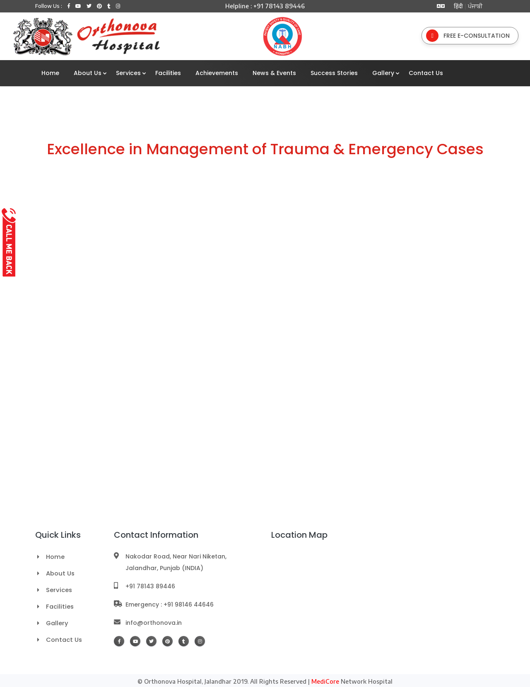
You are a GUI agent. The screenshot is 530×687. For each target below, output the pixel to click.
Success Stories (334, 72)
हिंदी (456, 6)
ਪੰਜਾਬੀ (475, 6)
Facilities (168, 72)
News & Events (274, 72)
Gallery (383, 72)
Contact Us (426, 72)
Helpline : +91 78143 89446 (265, 6)
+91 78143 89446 (150, 584)
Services (128, 72)
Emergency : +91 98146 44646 (169, 602)
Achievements (216, 72)
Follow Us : (48, 6)
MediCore (325, 679)
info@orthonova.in (153, 621)
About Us (87, 72)
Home (50, 72)
